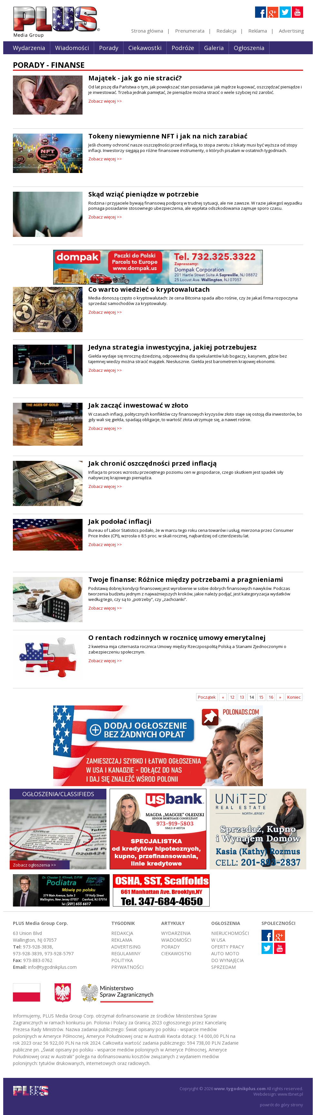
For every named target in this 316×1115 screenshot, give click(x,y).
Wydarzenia (29, 48)
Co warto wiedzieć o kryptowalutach (149, 289)
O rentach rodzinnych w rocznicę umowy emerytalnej (177, 637)
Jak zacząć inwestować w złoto (138, 405)
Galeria (214, 48)
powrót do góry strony (281, 1105)
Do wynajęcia (227, 960)
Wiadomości (72, 48)
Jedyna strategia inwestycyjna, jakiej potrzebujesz (172, 347)
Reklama (257, 30)
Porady (108, 48)
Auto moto (225, 953)
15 (261, 697)
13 (242, 697)
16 (271, 697)
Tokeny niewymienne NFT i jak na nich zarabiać (167, 136)
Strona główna (147, 30)
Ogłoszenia (249, 48)
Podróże (183, 48)
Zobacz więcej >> (105, 101)
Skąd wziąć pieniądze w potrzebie (143, 194)
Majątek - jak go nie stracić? (135, 78)
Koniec (294, 697)
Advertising (291, 30)
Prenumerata (189, 30)
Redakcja (226, 30)
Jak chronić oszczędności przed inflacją (152, 463)
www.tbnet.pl (290, 1094)
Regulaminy (125, 953)
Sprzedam (223, 967)
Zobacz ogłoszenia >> (34, 865)
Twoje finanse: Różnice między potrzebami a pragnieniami (185, 579)
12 (232, 697)
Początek (207, 697)
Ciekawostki (145, 48)
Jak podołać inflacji (120, 521)
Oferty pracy (227, 947)
